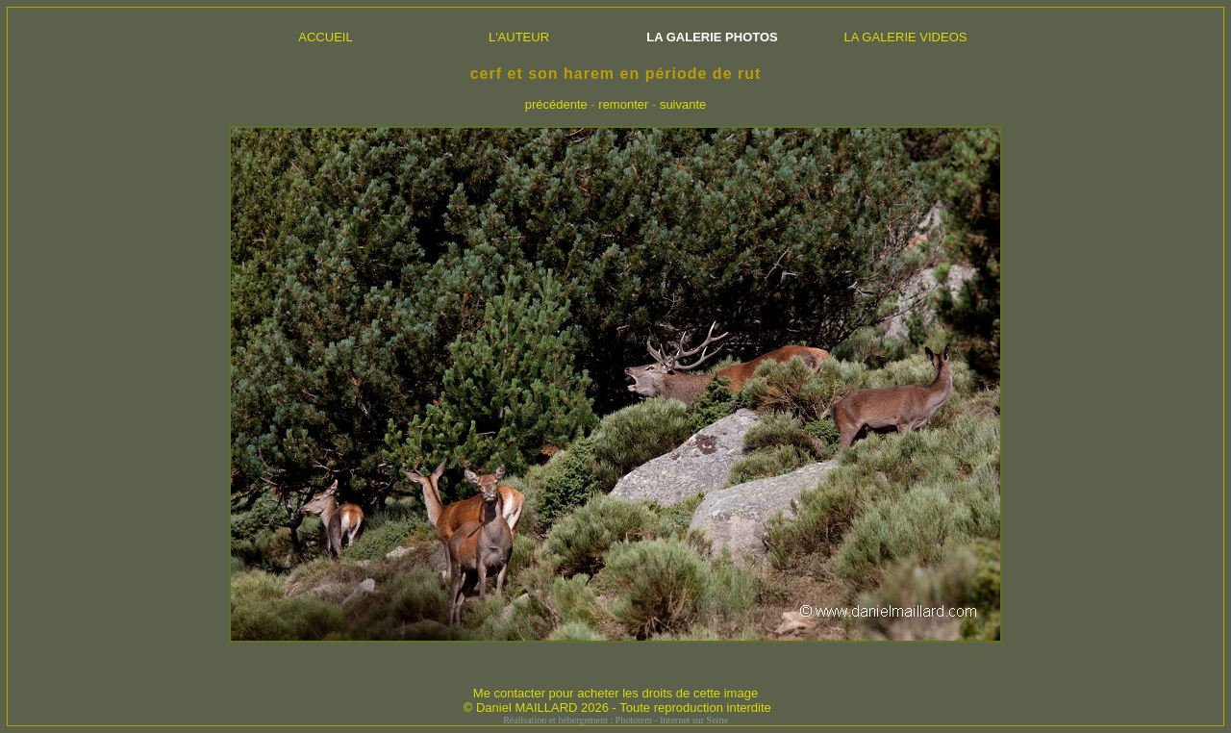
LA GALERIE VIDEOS (905, 37)
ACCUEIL (325, 37)
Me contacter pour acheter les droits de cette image (615, 693)
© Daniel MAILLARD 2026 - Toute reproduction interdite (617, 707)
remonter (623, 104)
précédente (556, 104)
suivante (683, 104)
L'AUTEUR (519, 37)
